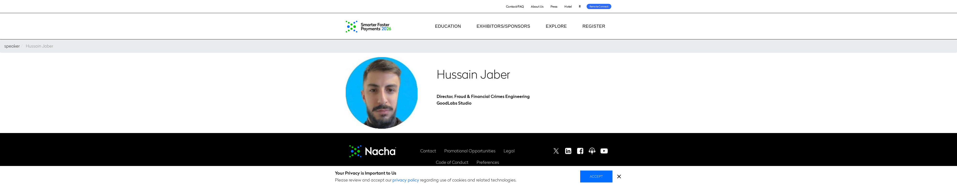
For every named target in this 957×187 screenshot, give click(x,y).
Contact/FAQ (515, 6)
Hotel (568, 6)
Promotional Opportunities (469, 150)
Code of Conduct (452, 162)
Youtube (604, 151)
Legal (509, 150)
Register (593, 26)
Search (579, 6)
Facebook (580, 151)
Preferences (488, 162)
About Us (537, 6)
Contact (428, 150)
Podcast (592, 151)
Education (448, 26)
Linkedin (568, 151)
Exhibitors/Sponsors (503, 26)
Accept (596, 176)
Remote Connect (599, 6)
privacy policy (405, 179)
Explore (556, 26)
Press (554, 6)
